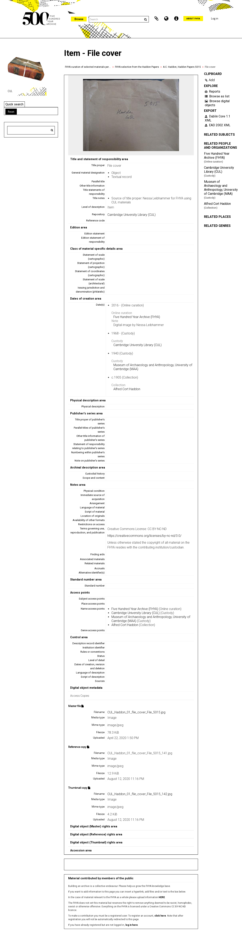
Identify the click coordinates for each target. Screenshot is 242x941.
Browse (78, 19)
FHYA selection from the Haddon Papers (137, 67)
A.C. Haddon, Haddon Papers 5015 (182, 67)
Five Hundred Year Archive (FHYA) (136, 317)
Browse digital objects (217, 103)
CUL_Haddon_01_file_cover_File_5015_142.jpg (139, 794)
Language (166, 19)
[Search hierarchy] (31, 130)
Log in (214, 18)
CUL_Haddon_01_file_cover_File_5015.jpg (136, 712)
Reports (212, 91)
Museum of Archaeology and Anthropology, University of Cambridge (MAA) (221, 188)
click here (160, 915)
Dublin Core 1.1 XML (217, 118)
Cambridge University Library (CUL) (131, 215)
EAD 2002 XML (217, 125)
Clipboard (156, 19)
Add (212, 80)
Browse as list (217, 96)
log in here (131, 925)
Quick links (176, 19)
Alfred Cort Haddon (126, 389)
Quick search (14, 104)
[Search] (52, 130)
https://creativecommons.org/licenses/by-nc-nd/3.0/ (144, 536)
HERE (162, 897)
